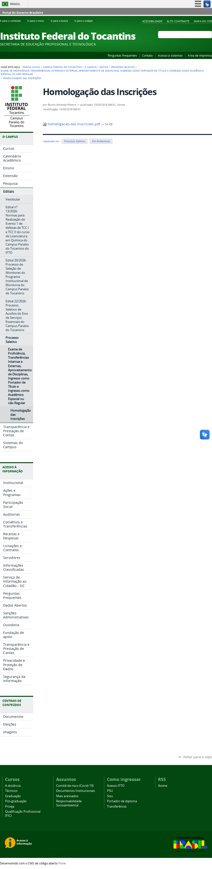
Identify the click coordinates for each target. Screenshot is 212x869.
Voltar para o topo (197, 757)
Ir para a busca (62, 20)
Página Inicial (31, 67)
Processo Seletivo (123, 67)
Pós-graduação (16, 801)
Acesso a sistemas (170, 55)
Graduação (13, 796)
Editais (103, 67)
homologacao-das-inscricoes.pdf (72, 124)
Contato (147, 55)
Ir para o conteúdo (12, 20)
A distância (13, 786)
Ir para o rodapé (86, 20)
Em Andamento (101, 141)
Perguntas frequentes (122, 55)
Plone (62, 863)
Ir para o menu (38, 20)
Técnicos (11, 791)
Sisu (110, 796)
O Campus (90, 67)
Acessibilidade (152, 21)
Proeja (9, 806)
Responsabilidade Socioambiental (69, 803)
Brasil (15, 4)
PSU (110, 791)
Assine (162, 786)
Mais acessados (67, 796)
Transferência (116, 806)
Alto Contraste (178, 21)
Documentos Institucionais (75, 791)
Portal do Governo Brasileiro (22, 13)
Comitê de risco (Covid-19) (75, 786)
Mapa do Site (203, 21)
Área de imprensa (200, 55)
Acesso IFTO (115, 786)
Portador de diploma (122, 801)
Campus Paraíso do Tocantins (62, 67)
